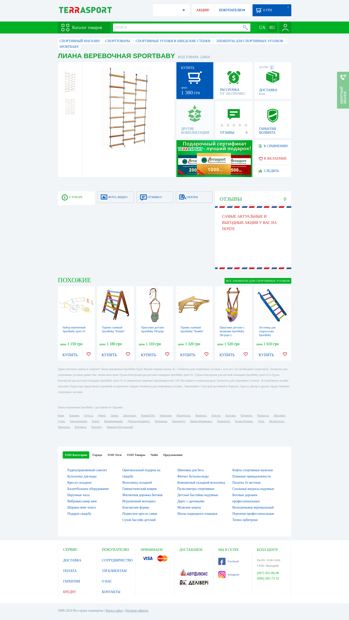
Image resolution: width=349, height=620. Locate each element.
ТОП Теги (114, 455)
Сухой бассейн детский (139, 520)
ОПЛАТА (70, 571)
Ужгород (96, 427)
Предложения (172, 455)
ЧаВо (154, 455)
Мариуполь (183, 415)
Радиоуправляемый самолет (87, 470)
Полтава (230, 415)
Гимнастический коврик (139, 489)
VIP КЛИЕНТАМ (114, 571)
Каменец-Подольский (120, 427)
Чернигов (246, 415)
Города (97, 455)
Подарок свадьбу (79, 513)
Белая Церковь (244, 421)
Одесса (88, 415)
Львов (114, 415)
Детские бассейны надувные (197, 495)
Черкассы (263, 415)
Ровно (95, 421)
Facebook (228, 561)
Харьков (74, 415)
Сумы (61, 421)
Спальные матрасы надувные (253, 489)
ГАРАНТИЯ (71, 581)
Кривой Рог (148, 415)
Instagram (228, 574)
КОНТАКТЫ (111, 592)
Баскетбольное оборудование (88, 489)
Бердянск (80, 427)
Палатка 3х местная (246, 482)
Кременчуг (178, 421)
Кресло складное (80, 482)
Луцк (261, 421)
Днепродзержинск (139, 421)
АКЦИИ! (202, 10)
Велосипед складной (137, 482)
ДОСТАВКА (72, 560)
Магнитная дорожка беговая (142, 495)
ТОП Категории (76, 455)
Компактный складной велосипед (201, 482)
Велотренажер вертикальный (253, 507)
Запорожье (129, 415)
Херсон (215, 415)
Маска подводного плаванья (197, 513)
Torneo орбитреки (245, 520)
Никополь (64, 427)
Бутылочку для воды (82, 476)
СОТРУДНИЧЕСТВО (117, 560)
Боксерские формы (135, 507)
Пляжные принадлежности (251, 476)
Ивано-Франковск (201, 421)
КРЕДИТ (69, 592)
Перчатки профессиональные (253, 513)
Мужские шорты (189, 507)
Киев (61, 415)
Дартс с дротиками (190, 501)
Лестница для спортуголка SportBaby (267, 331)
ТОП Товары (136, 455)
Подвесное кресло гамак (139, 513)
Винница (200, 415)
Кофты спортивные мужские (252, 470)
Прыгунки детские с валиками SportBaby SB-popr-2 (232, 331)
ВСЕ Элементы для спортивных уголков (258, 280)
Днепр (102, 415)
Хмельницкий (78, 421)
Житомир (279, 415)
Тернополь (223, 421)
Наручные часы (79, 495)
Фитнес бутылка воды (192, 476)
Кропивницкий (113, 421)
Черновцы (161, 421)
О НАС (107, 581)
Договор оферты (136, 610)
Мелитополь (276, 421)
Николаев (165, 415)
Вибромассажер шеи (82, 501)
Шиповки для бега (190, 470)
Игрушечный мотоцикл (139, 501)
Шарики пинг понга (82, 507)
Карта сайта (114, 610)
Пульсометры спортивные (195, 489)
